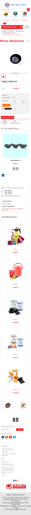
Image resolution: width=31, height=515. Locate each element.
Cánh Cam (19, 511)
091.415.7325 (22, 499)
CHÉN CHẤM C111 (15, 160)
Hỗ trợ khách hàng (7, 465)
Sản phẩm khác (5, 463)
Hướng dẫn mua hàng (7, 467)
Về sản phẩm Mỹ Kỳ (6, 450)
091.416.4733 (13, 499)
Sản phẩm (5, 455)
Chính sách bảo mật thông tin (9, 453)
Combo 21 (16, 319)
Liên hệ (3, 474)
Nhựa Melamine (12, 41)
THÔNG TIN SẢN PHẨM (7, 117)
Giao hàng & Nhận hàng (8, 469)
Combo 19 (16, 389)
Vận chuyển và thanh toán (8, 470)
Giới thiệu (5, 446)
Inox (3, 459)
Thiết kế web (12, 511)
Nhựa (3, 458)
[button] (12, 27)
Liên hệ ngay (7, 203)
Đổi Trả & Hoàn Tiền (7, 472)
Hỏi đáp (4, 475)
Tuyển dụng (5, 452)
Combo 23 (16, 249)
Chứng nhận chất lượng (7, 448)
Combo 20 (16, 354)
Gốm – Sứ (4, 461)
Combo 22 (16, 284)
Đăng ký (20, 429)
